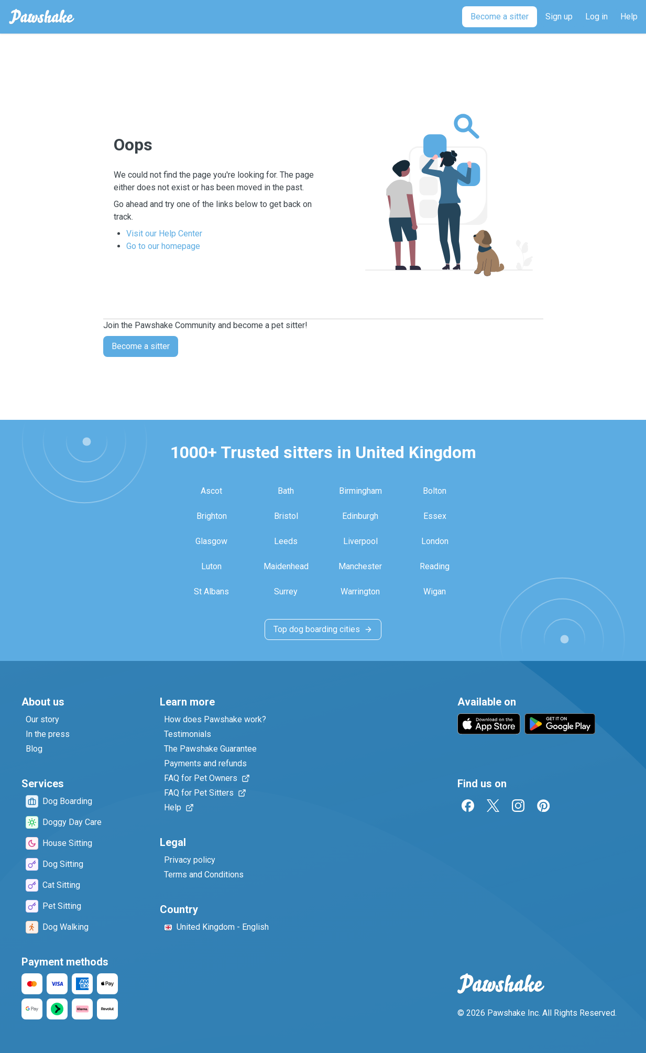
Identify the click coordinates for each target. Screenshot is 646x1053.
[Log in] (596, 16)
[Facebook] (467, 805)
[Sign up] (559, 16)
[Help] (629, 16)
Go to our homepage (163, 246)
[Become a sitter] (499, 16)
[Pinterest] (543, 805)
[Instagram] (518, 805)
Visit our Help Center (164, 233)
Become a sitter (141, 346)
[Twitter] (493, 805)
